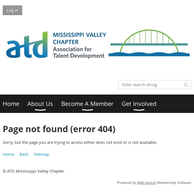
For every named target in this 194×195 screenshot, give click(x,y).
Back (24, 154)
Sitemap (41, 154)
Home (8, 154)
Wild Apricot (146, 183)
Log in (12, 10)
